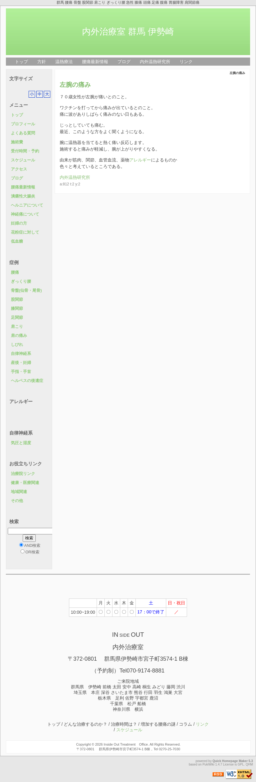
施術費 (17, 142)
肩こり (17, 326)
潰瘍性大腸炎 (23, 196)
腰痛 (15, 272)
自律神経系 (21, 353)
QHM (249, 764)
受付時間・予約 (25, 151)
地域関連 (19, 492)
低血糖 (17, 241)
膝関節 (17, 308)
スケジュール (23, 160)
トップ (21, 61)
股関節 (17, 299)
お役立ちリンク (25, 463)
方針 (41, 61)
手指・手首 (21, 372)
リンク (186, 61)
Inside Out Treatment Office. (126, 744)
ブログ (123, 61)
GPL (241, 764)
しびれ (17, 344)
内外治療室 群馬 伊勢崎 (128, 31)
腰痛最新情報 (95, 61)
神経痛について (25, 214)
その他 (17, 501)
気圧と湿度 (21, 443)
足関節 (17, 317)
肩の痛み (19, 335)
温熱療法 (64, 61)
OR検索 (30, 551)
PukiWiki (208, 764)
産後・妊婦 (21, 363)
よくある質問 (23, 133)
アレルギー (140, 159)
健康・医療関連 (25, 483)
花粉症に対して (25, 232)
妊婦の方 (19, 223)
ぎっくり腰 (21, 281)
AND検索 (30, 545)
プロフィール (23, 124)
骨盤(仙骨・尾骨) (26, 290)
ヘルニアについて (27, 205)
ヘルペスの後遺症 (27, 381)
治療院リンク (23, 474)
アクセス (19, 169)
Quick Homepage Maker (230, 761)
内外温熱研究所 (155, 61)
